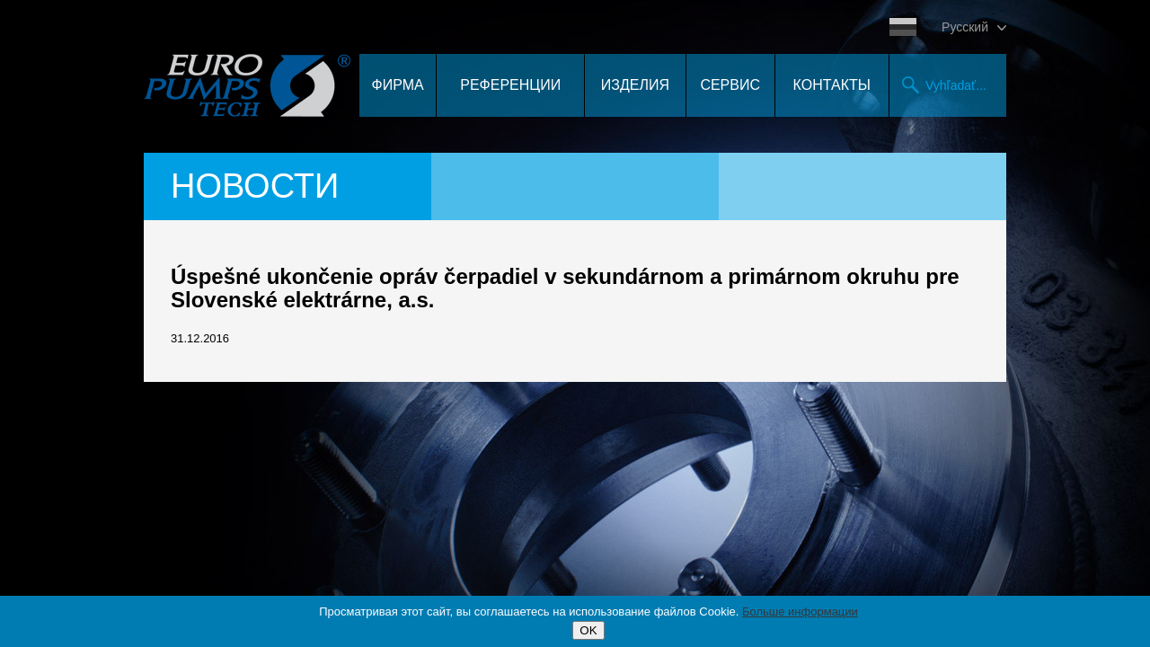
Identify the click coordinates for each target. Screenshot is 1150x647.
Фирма (398, 85)
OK (588, 630)
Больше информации (800, 611)
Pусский (965, 27)
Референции (510, 85)
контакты (832, 85)
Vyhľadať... (955, 85)
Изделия (635, 85)
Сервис (730, 85)
